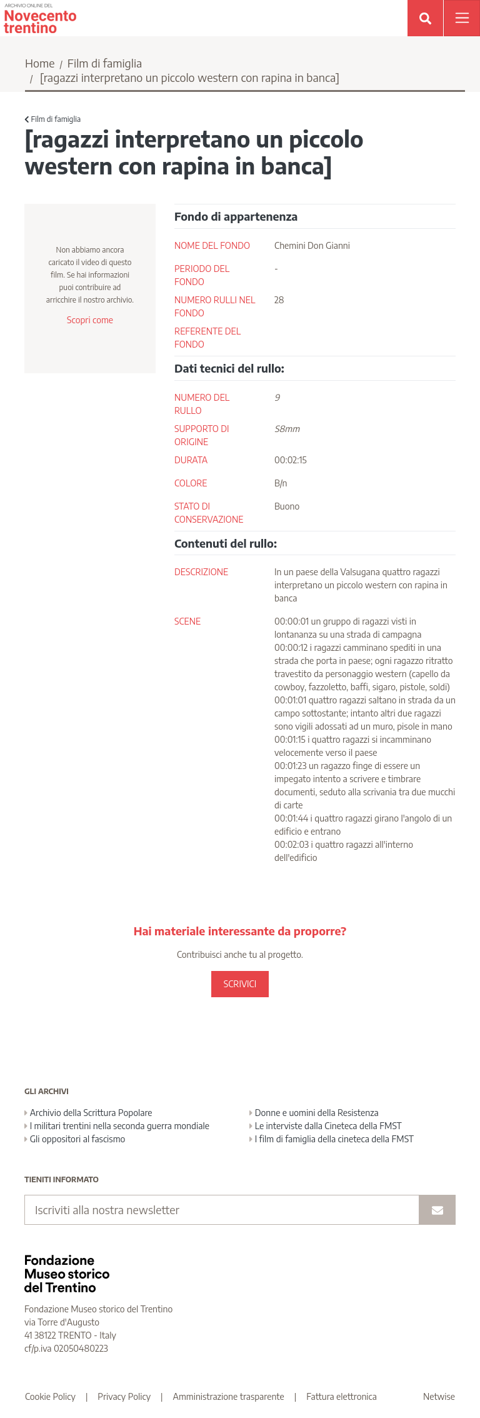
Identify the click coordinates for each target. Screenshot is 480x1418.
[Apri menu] (462, 18)
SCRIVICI (240, 983)
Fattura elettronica (341, 1396)
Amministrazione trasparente (228, 1396)
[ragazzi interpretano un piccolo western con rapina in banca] (189, 77)
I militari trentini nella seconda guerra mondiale (116, 1125)
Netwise (439, 1396)
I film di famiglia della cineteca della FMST (331, 1139)
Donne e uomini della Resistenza (314, 1112)
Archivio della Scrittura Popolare (88, 1112)
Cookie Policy (50, 1396)
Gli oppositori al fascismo (74, 1139)
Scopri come (90, 319)
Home (40, 63)
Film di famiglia (105, 63)
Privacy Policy (124, 1396)
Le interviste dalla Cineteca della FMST (325, 1125)
